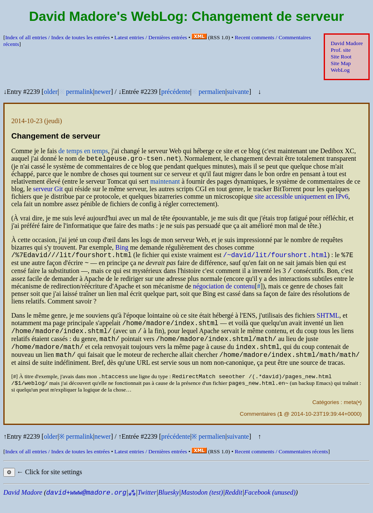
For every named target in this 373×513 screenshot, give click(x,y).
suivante (238, 91)
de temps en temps (83, 150)
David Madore (347, 43)
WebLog (340, 70)
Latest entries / (150, 37)
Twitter (146, 505)
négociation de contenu (224, 291)
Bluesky (168, 505)
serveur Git (48, 190)
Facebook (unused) (269, 505)
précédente (175, 91)
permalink (79, 91)
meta (350, 415)
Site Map (341, 63)
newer (102, 91)
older (51, 91)
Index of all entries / (57, 37)
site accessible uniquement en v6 (301, 197)
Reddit (233, 505)
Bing (121, 248)
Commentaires (258, 427)
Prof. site (341, 50)
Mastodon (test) (202, 505)
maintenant (165, 182)
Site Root (341, 56)
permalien (211, 91)
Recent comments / (281, 464)
